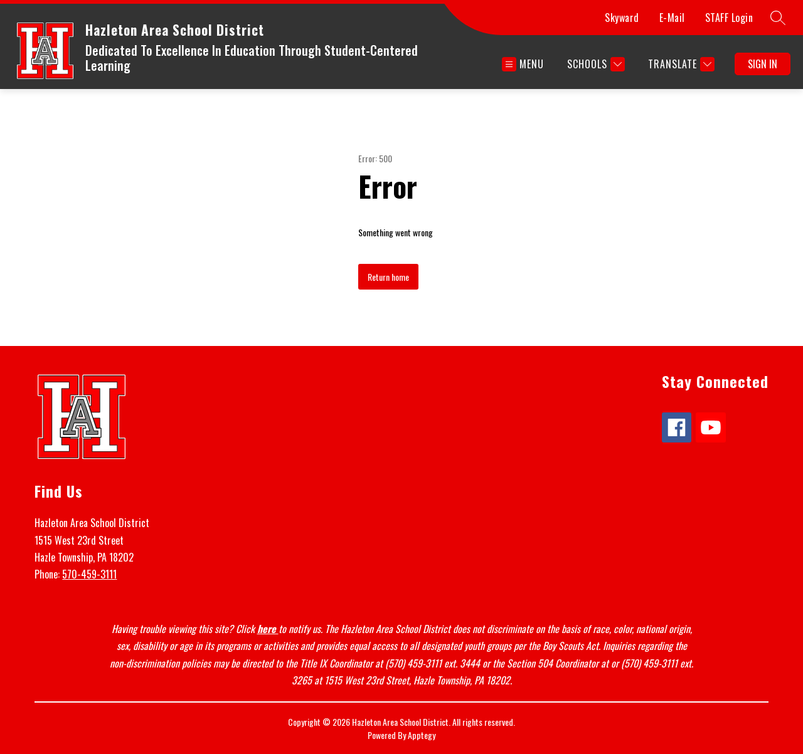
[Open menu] (523, 64)
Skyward (622, 17)
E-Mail (672, 17)
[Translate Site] (680, 64)
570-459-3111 (89, 574)
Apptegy (421, 734)
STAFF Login (729, 17)
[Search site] (777, 17)
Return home (388, 276)
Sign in (762, 63)
